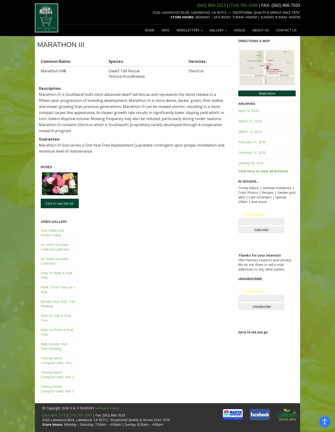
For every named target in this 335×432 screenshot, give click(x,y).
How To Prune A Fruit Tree (57, 332)
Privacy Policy (108, 408)
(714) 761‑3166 (243, 5)
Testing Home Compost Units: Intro (56, 360)
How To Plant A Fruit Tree (56, 275)
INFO (165, 30)
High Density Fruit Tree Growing (54, 346)
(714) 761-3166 (80, 415)
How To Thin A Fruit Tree (56, 317)
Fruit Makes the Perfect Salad (52, 232)
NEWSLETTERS (189, 30)
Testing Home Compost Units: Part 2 (57, 374)
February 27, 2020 (252, 142)
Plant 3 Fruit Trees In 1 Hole (58, 289)
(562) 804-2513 (53, 415)
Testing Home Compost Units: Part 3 (57, 388)
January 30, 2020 (251, 163)
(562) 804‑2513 (211, 5)
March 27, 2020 (250, 121)
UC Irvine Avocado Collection (54, 261)
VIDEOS (239, 30)
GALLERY (218, 30)
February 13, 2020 (252, 152)
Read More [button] (267, 93)
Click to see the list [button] (60, 203)
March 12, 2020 (250, 131)
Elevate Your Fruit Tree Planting (58, 303)
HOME (149, 30)
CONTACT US (286, 30)
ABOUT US (260, 30)
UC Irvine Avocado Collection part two (55, 246)
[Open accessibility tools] (324, 421)
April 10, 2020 (248, 110)
